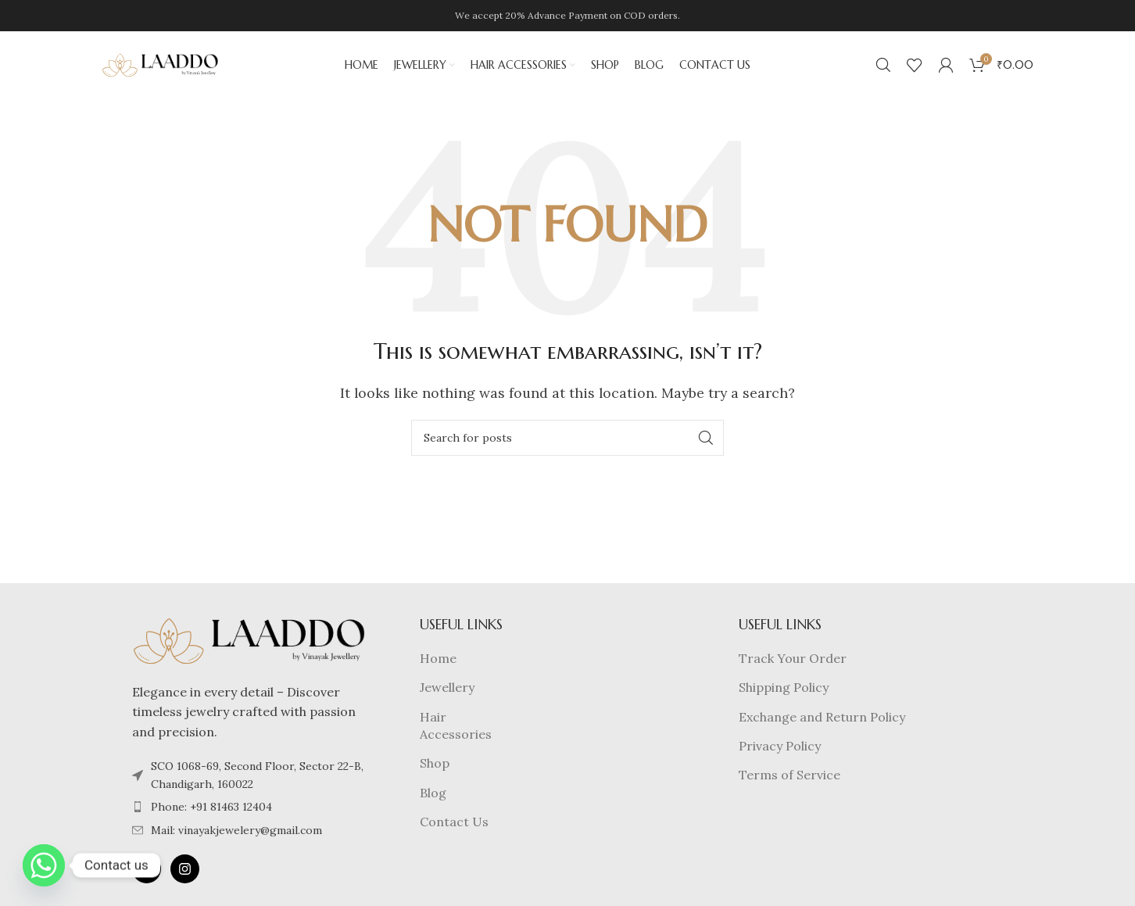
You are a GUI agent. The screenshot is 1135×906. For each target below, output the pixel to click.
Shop (434, 766)
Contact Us (454, 825)
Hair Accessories (456, 727)
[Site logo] (160, 65)
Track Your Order (793, 661)
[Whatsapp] (44, 865)
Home (438, 661)
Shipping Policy (784, 690)
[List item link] (249, 809)
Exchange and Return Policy (822, 719)
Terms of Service (789, 778)
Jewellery (447, 690)
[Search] (883, 66)
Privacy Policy (780, 749)
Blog (433, 796)
